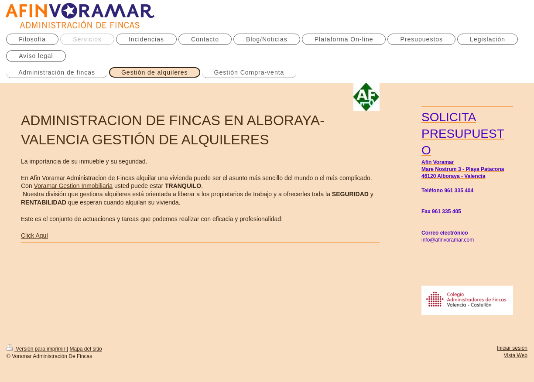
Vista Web (515, 355)
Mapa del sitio (86, 349)
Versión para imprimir (37, 349)
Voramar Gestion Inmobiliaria (73, 185)
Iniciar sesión (512, 348)
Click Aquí (34, 235)
